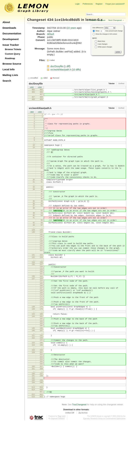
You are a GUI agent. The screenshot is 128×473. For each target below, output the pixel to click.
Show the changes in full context (105, 34)
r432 (32, 88)
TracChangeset (79, 455)
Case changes (103, 44)
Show (96, 31)
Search (6, 80)
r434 (40, 88)
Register (99, 4)
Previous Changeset (97, 20)
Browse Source (11, 63)
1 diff (67, 66)
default (50, 34)
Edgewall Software (58, 469)
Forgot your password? (115, 4)
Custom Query (12, 54)
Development (10, 39)
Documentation (11, 33)
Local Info (8, 69)
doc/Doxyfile (57, 66)
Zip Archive (83, 464)
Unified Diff (69, 464)
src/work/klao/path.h (61, 69)
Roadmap (10, 58)
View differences (97, 28)
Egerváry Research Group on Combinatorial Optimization (104, 469)
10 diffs (76, 69)
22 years (71, 28)
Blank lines (101, 41)
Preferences (88, 4)
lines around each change (111, 31)
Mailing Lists (10, 75)
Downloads (9, 27)
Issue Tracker (10, 44)
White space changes (105, 47)
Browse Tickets (13, 49)
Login (77, 4)
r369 (32, 115)
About (6, 22)
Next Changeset (115, 20)
